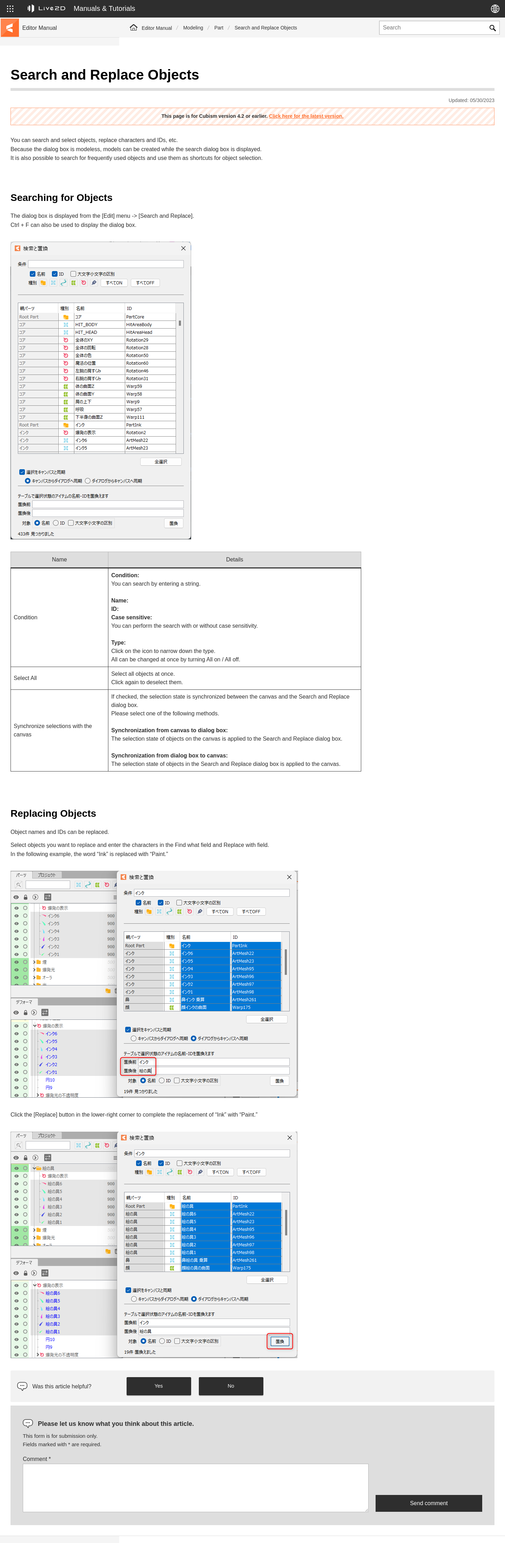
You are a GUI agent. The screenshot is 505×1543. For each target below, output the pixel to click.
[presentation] (429, 1461)
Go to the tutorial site (45, 88)
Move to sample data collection (56, 99)
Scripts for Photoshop (46, 245)
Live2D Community (463, 1530)
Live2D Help (412, 1530)
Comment (156, 1441)
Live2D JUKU (368, 1530)
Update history (39, 122)
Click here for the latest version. (366, 98)
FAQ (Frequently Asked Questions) (61, 133)
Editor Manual (157, 28)
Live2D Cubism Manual (48, 77)
